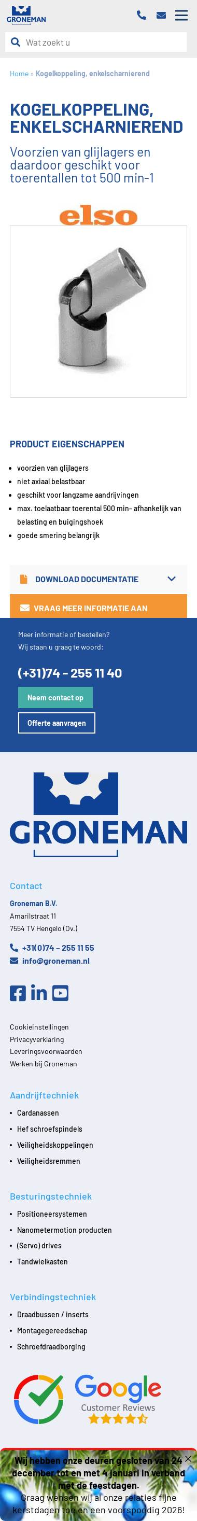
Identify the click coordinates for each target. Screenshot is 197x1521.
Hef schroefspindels (49, 1128)
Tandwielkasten (42, 1261)
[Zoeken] (18, 42)
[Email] (164, 15)
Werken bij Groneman (43, 1063)
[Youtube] (63, 994)
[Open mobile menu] (181, 15)
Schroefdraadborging (51, 1346)
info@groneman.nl (50, 960)
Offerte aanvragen (56, 723)
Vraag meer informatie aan (84, 608)
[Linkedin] (41, 994)
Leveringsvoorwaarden (46, 1051)
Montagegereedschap (52, 1330)
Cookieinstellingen (39, 1026)
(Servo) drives (39, 1245)
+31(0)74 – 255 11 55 (52, 947)
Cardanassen (38, 1112)
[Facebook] (20, 994)
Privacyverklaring (37, 1039)
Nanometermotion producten (64, 1230)
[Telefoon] (144, 15)
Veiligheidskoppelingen (55, 1144)
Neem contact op (55, 697)
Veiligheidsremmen (48, 1161)
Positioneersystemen (52, 1213)
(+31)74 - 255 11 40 (70, 672)
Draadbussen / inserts (53, 1314)
